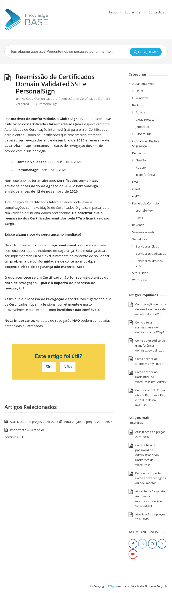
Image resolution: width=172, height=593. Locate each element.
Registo (141, 167)
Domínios (138, 153)
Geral (136, 189)
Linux (139, 91)
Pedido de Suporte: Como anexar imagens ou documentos (150, 478)
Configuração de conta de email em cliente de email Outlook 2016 (150, 309)
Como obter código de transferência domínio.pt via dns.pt (150, 345)
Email (135, 182)
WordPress (139, 280)
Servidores (139, 239)
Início (113, 12)
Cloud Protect (145, 119)
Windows (142, 98)
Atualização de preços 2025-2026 (34, 421)
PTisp (111, 586)
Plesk (139, 218)
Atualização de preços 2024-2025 (88, 421)
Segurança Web (143, 232)
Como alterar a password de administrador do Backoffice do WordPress (147, 455)
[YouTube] (133, 554)
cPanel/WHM (144, 211)
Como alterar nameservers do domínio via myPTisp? (149, 327)
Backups (138, 105)
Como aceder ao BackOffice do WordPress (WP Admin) (150, 377)
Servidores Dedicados (151, 254)
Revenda (138, 225)
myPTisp (138, 196)
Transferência (145, 175)
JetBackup (142, 127)
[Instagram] (152, 544)
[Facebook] (133, 544)
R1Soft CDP (143, 134)
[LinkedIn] (162, 544)
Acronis (141, 112)
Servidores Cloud (147, 246)
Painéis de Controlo (145, 203)
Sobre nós (132, 12)
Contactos (156, 12)
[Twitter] (142, 544)
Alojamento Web (143, 84)
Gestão (141, 160)
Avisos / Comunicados (38, 98)
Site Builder (140, 273)
